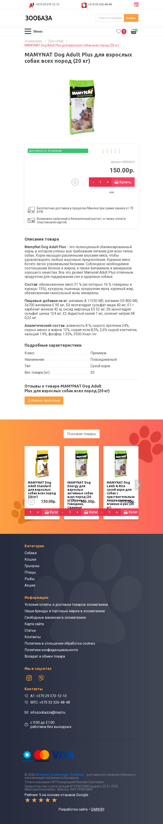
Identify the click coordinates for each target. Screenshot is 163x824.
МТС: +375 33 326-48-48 (50, 702)
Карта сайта (34, 624)
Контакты (33, 637)
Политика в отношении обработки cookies (60, 643)
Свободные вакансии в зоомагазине (55, 617)
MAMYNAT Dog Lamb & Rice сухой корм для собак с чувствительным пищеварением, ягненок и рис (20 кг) (121, 495)
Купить (125, 182)
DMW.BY (97, 809)
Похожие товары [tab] (81, 434)
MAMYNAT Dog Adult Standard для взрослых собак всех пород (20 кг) (42, 490)
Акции (30, 585)
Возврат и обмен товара (45, 656)
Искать (131, 18)
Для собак (56, 41)
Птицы (30, 572)
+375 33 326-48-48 (100, 4)
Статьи (30, 630)
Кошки (30, 559)
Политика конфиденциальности (51, 650)
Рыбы (30, 579)
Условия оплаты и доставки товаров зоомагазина (66, 604)
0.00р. (134, 31)
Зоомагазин (33, 41)
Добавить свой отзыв (44, 400)
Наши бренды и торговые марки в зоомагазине (65, 611)
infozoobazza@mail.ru (47, 712)
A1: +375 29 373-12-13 (48, 696)
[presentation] (25, 485)
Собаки (31, 553)
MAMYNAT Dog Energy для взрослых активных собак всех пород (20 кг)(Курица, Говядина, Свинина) (80, 495)
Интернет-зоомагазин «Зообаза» (60, 774)
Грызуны (32, 566)
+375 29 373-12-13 (47, 4)
